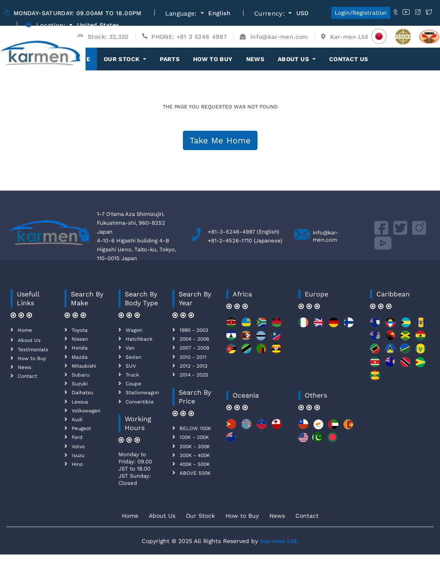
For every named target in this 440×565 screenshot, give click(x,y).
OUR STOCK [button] (123, 59)
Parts (170, 59)
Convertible (140, 402)
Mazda (80, 357)
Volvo (78, 446)
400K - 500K (195, 464)
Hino (77, 464)
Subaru (80, 375)
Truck (132, 375)
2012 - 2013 (193, 366)
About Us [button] (294, 59)
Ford (77, 437)
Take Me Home (220, 140)
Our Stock (200, 515)
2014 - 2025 (194, 375)
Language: (182, 13)
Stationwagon (142, 393)
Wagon (134, 330)
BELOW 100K (195, 428)
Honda (80, 348)
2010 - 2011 (193, 357)
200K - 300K (195, 446)
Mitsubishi (84, 366)
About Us (29, 340)
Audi (77, 419)
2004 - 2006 (194, 339)
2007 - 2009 (194, 348)
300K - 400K (195, 455)
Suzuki (80, 384)
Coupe (133, 384)
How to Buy (213, 59)
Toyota (80, 330)
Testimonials (33, 349)
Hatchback (139, 339)
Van (130, 348)
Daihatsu (82, 393)
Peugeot (81, 428)
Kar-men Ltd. (279, 541)
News (255, 59)
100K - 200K (194, 437)
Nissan (80, 339)
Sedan (133, 357)
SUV (131, 366)
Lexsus (80, 402)
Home (25, 330)
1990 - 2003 (194, 330)
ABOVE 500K (195, 473)
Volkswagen (86, 411)
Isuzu (78, 455)
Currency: (270, 13)
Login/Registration (361, 12)
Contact (27, 376)
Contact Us (348, 59)
